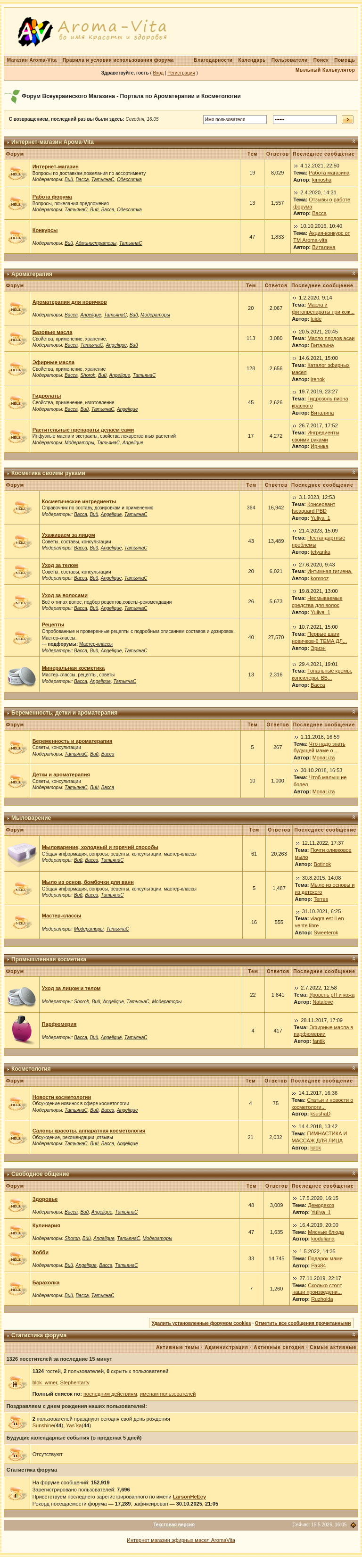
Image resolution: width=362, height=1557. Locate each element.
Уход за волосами (65, 595)
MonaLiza (324, 757)
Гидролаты (47, 396)
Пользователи (290, 60)
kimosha (321, 180)
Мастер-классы (96, 644)
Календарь (251, 60)
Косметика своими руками (48, 473)
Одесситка (129, 179)
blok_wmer (45, 1382)
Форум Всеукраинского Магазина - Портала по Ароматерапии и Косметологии (131, 96)
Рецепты (53, 624)
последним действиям (110, 1394)
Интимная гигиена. (330, 571)
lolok (315, 1147)
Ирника (319, 446)
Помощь (344, 60)
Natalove (323, 1002)
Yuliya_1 (320, 518)
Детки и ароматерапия (61, 774)
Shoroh (87, 375)
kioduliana (323, 1238)
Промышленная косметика (48, 959)
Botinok (322, 864)
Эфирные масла (53, 362)
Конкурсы (45, 230)
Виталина (323, 247)
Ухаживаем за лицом (68, 535)
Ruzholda (322, 1299)
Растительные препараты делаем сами (83, 430)
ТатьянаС (103, 179)
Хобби (41, 1252)
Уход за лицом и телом (71, 988)
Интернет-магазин (56, 166)
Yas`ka (74, 1425)
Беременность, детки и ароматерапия (64, 712)
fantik (319, 1041)
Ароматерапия (31, 274)
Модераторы (155, 314)
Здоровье (45, 1199)
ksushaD (320, 1113)
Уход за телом (60, 565)
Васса (82, 179)
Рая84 (318, 1265)
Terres (321, 899)
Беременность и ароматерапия (73, 741)
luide (316, 319)
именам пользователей (168, 1394)
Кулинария (46, 1225)
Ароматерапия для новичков (70, 302)
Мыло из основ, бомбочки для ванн (88, 882)
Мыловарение (31, 818)
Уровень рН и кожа (331, 995)
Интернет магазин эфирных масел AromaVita (181, 1540)
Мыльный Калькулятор (325, 70)
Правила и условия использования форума (118, 60)
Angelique (90, 314)
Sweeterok (326, 932)
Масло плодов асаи (330, 338)
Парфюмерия (59, 1024)
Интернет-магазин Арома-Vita (52, 142)
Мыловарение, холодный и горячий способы (100, 847)
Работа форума (52, 197)
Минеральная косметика (73, 668)
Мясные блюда (326, 1232)
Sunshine (43, 1425)
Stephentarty (74, 1382)
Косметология (30, 1069)
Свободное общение (40, 1174)
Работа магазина (329, 172)
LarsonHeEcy (189, 1496)
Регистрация (181, 72)
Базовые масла (53, 332)
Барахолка (46, 1282)
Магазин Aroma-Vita (32, 60)
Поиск (321, 60)
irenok (318, 379)
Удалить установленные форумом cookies (201, 1323)
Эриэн (318, 648)
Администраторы (95, 243)
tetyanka (320, 552)
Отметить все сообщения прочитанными (303, 1323)
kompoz (320, 578)
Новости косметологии (62, 1097)
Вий (69, 179)
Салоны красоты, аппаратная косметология (89, 1130)
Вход (158, 72)
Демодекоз (321, 1205)
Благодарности (213, 60)
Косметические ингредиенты (79, 501)
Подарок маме (325, 1258)
